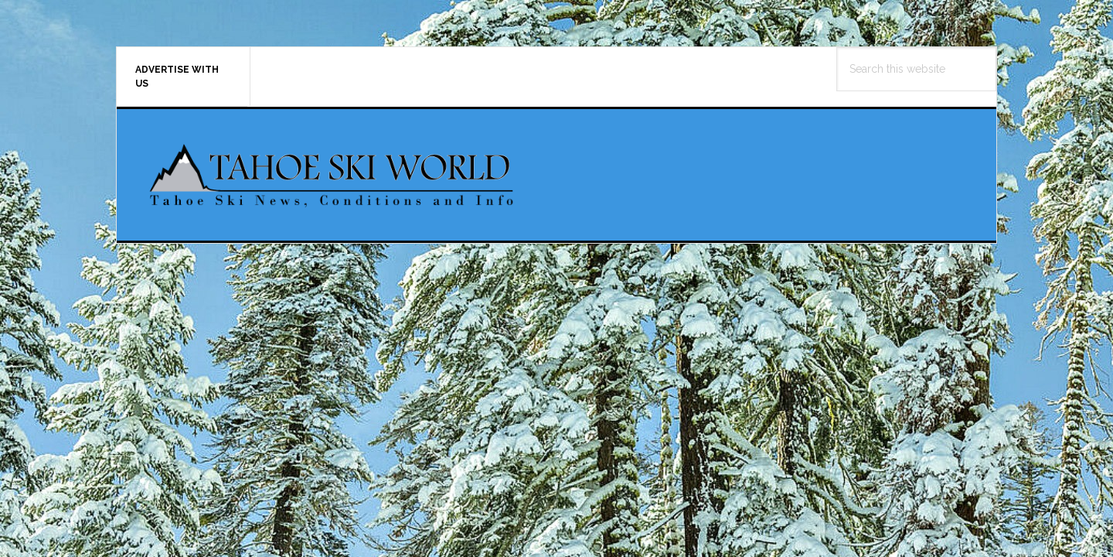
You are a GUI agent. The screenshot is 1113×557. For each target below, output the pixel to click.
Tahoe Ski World (333, 175)
